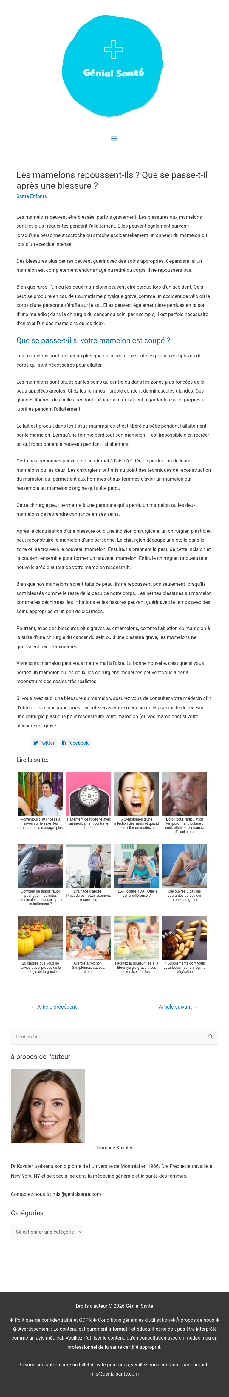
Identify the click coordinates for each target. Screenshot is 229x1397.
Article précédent (54, 1007)
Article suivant (178, 1007)
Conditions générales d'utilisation (134, 1320)
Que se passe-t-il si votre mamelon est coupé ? (93, 340)
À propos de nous (195, 1320)
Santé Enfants (31, 196)
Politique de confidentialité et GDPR (53, 1320)
